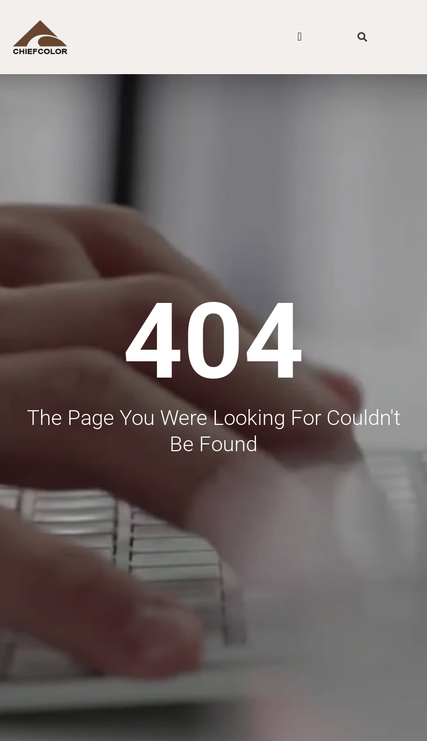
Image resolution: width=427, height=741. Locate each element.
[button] (299, 37)
